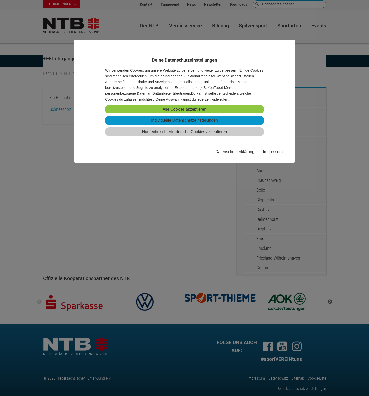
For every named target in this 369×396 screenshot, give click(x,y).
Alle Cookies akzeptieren (184, 109)
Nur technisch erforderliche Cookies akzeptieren (184, 132)
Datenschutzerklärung (234, 151)
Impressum (273, 151)
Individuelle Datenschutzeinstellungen (184, 120)
